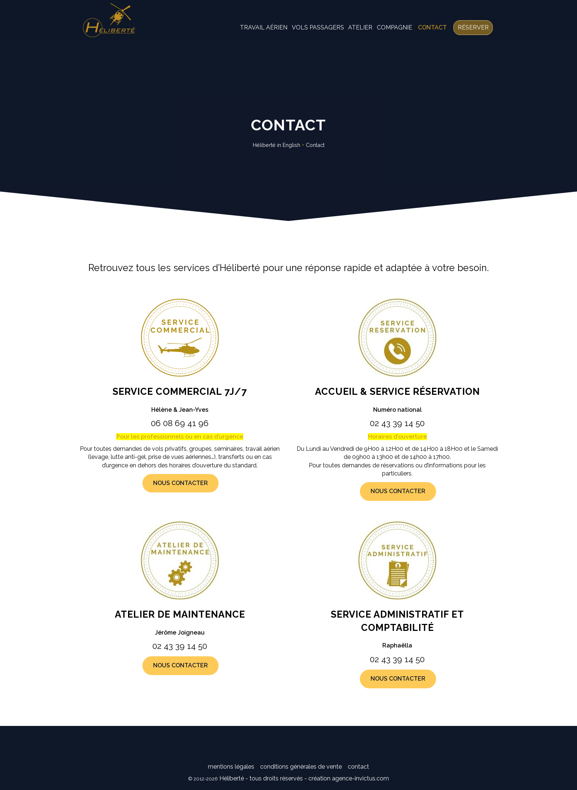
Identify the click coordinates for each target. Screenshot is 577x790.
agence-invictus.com (360, 778)
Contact (424, 32)
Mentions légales (231, 766)
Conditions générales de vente (301, 766)
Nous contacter (180, 483)
